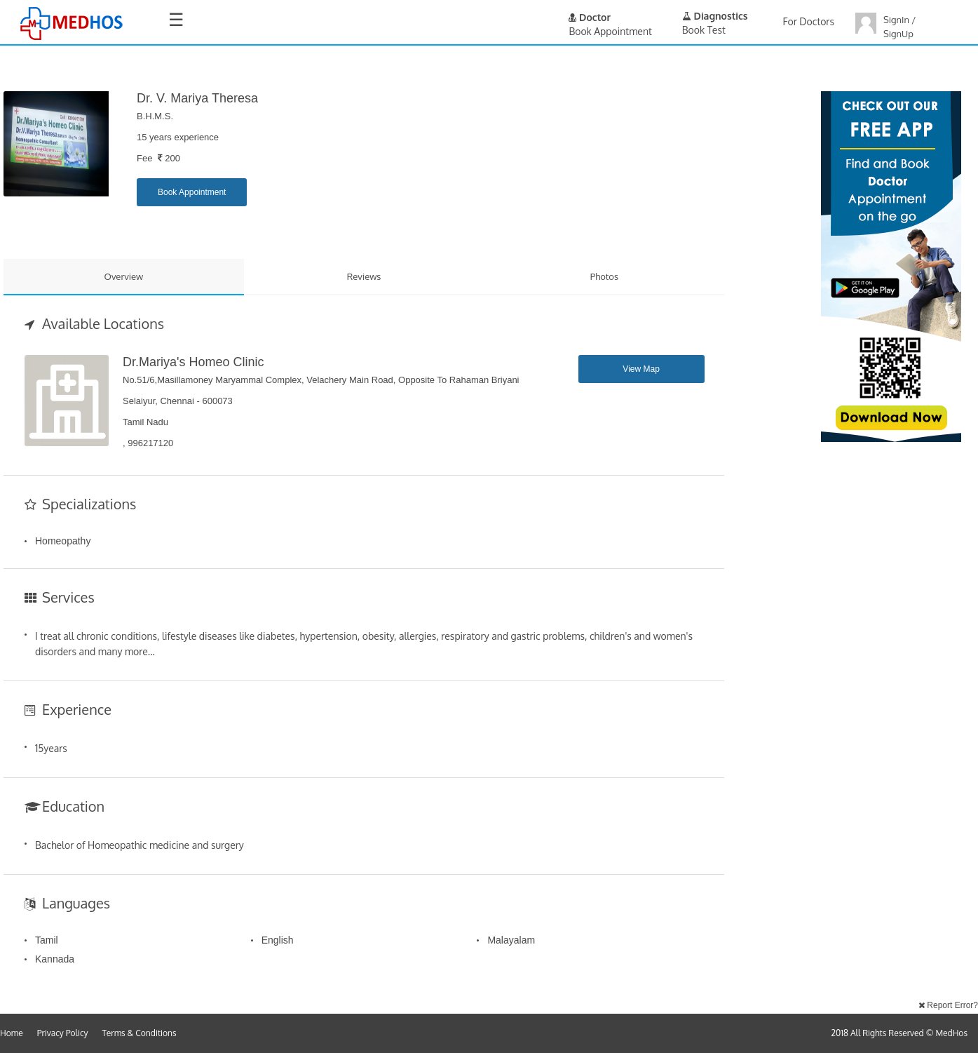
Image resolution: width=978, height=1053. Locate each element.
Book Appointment (192, 192)
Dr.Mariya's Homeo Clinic (193, 362)
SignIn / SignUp (899, 26)
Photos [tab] (604, 276)
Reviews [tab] (364, 276)
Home (11, 1033)
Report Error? (948, 1005)
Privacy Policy (62, 1033)
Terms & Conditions (139, 1033)
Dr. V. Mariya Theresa (197, 98)
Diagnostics (715, 16)
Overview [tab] (124, 276)
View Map (641, 369)
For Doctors (808, 21)
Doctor (590, 17)
